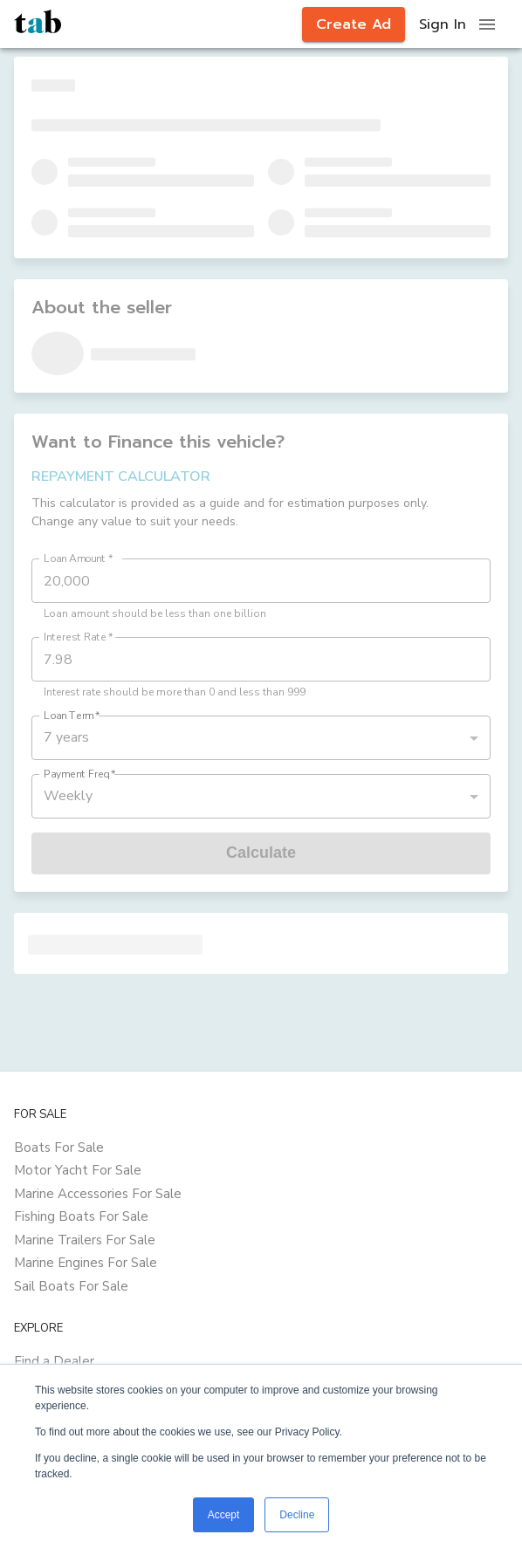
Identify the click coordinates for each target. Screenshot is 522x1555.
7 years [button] (66, 737)
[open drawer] (487, 24)
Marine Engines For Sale (85, 1262)
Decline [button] (296, 1515)
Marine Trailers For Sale (84, 1240)
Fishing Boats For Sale (81, 1216)
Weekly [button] (68, 795)
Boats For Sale (59, 1147)
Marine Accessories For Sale (98, 1193)
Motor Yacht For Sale (77, 1170)
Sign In (442, 24)
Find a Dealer (54, 1361)
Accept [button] (224, 1515)
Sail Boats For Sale (71, 1286)
